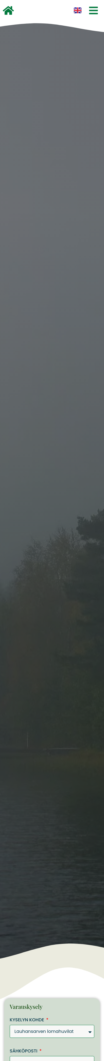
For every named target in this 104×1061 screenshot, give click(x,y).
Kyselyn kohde (27, 1020)
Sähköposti (24, 1051)
